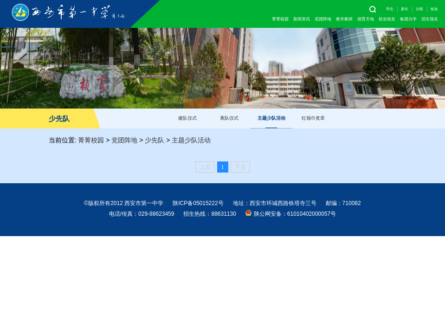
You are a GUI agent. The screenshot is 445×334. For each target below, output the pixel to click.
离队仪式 (229, 118)
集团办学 (408, 19)
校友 (434, 9)
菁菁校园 (280, 19)
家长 (404, 9)
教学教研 (344, 19)
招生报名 (429, 19)
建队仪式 (187, 118)
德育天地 (365, 19)
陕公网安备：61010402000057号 (290, 213)
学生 (389, 9)
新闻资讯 (301, 19)
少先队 (154, 140)
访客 (419, 9)
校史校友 (387, 19)
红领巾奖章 (313, 118)
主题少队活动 (271, 118)
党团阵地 (323, 19)
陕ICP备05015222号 (198, 203)
